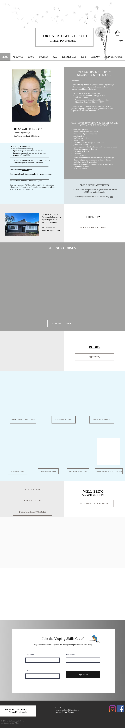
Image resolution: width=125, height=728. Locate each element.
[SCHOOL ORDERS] (32, 500)
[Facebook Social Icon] (120, 708)
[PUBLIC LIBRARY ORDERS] (32, 512)
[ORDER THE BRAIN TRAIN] (78, 471)
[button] (117, 33)
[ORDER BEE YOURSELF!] (101, 419)
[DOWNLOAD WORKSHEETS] (94, 503)
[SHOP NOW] (94, 357)
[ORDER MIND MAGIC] (17, 471)
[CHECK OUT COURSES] (62, 323)
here (111, 197)
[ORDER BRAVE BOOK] (48, 471)
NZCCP (28, 185)
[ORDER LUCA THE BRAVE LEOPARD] (109, 471)
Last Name (70, 655)
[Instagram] (112, 708)
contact (25, 170)
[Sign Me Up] (83, 674)
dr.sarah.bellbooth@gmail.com (67, 710)
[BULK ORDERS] (32, 489)
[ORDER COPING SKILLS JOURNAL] (23, 419)
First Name (30, 655)
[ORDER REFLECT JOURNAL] (64, 419)
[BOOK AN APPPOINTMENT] (93, 227)
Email (28, 671)
